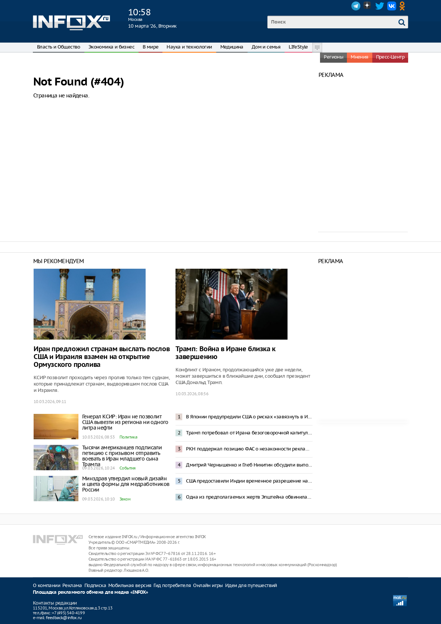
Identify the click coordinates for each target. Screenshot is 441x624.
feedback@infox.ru (63, 617)
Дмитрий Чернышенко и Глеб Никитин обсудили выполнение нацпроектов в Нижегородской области (249, 465)
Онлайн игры (208, 585)
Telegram (355, 5)
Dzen (367, 5)
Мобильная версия (129, 585)
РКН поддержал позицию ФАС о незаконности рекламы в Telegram (249, 449)
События (127, 468)
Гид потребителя (172, 585)
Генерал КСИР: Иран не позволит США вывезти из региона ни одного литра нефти (125, 422)
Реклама (72, 585)
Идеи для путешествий (251, 585)
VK (391, 5)
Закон (124, 499)
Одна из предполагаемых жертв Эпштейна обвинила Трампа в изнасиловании (249, 497)
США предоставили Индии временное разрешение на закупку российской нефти (249, 481)
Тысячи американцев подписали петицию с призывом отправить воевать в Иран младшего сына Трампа (122, 456)
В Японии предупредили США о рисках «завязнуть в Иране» (249, 416)
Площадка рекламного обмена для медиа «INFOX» (90, 592)
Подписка (95, 585)
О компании (46, 585)
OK (403, 5)
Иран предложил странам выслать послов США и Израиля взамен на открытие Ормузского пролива (102, 357)
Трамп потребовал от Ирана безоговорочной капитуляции (249, 433)
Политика (128, 437)
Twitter (379, 5)
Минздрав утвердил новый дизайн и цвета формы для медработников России (125, 484)
